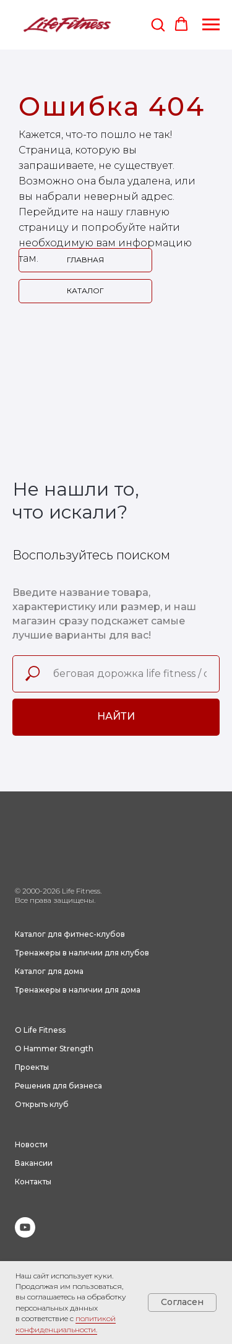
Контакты (33, 1181)
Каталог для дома (49, 971)
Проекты (32, 1067)
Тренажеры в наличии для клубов (82, 952)
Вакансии (34, 1163)
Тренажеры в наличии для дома (77, 989)
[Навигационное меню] (211, 25)
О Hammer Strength (54, 1048)
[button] (157, 24)
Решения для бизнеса (58, 1085)
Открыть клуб (42, 1104)
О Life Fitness (40, 1030)
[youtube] (25, 1234)
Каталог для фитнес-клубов (70, 934)
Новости (31, 1144)
